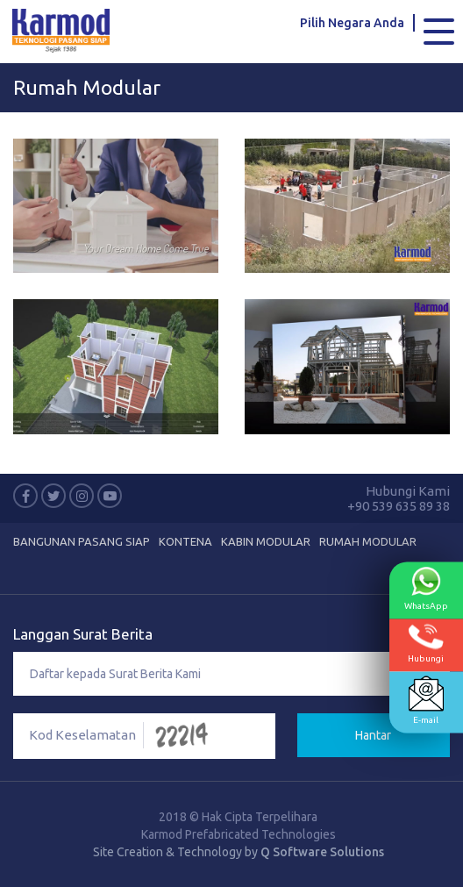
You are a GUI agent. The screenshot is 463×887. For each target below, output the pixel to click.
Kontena (185, 541)
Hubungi (426, 643)
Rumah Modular (86, 87)
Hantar (373, 735)
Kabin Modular (265, 541)
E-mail (426, 700)
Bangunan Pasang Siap (81, 541)
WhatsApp (426, 589)
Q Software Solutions (322, 852)
